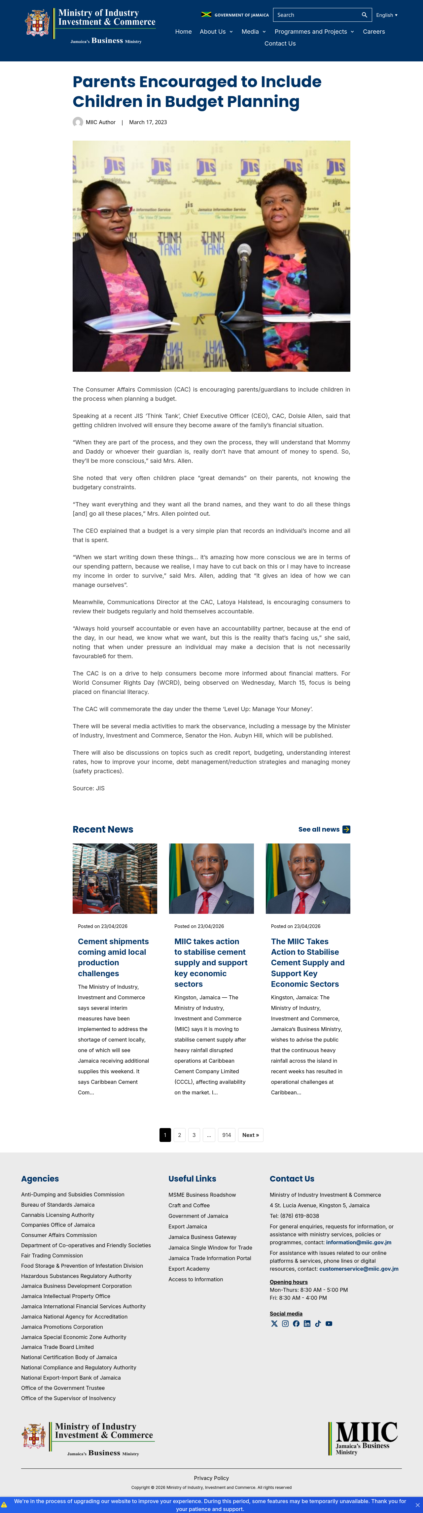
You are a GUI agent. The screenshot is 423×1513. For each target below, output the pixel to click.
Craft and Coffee (189, 1206)
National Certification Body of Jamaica (69, 1359)
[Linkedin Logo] (307, 1325)
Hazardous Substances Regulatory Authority (76, 1277)
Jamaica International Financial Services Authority (83, 1307)
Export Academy (189, 1270)
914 (226, 1136)
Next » (250, 1136)
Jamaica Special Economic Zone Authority (73, 1338)
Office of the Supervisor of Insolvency (68, 1399)
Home (183, 31)
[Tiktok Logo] (318, 1325)
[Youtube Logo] (329, 1325)
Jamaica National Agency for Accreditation (74, 1318)
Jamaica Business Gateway (202, 1238)
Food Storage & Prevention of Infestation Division (82, 1267)
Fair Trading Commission (52, 1257)
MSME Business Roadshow (202, 1196)
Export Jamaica (187, 1227)
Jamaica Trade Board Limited (57, 1348)
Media (254, 31)
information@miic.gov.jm (359, 1243)
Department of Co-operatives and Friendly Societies (86, 1246)
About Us (217, 31)
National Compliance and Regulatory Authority (78, 1368)
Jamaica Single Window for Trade (210, 1249)
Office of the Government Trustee (63, 1389)
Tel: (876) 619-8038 (294, 1217)
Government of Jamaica (198, 1217)
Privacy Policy (211, 1479)
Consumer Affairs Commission (59, 1236)
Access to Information (195, 1280)
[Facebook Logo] (296, 1325)
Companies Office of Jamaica (58, 1226)
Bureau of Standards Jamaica (58, 1206)
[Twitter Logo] (274, 1325)
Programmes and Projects (315, 31)
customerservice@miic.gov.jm (359, 1270)
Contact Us (280, 43)
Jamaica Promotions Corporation (62, 1328)
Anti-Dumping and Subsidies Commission (72, 1195)
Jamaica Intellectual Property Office (65, 1297)
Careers (374, 31)
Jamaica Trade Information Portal (209, 1259)
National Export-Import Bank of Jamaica (71, 1379)
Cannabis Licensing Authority (57, 1216)
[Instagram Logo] (285, 1325)
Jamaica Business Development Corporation (76, 1287)
